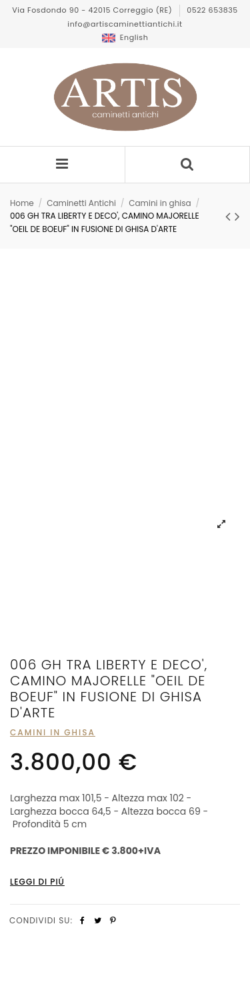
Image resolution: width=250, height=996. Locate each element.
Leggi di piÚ (37, 881)
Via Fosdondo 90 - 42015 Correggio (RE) (93, 10)
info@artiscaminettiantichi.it (124, 24)
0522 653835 (212, 10)
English (125, 37)
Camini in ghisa (52, 732)
